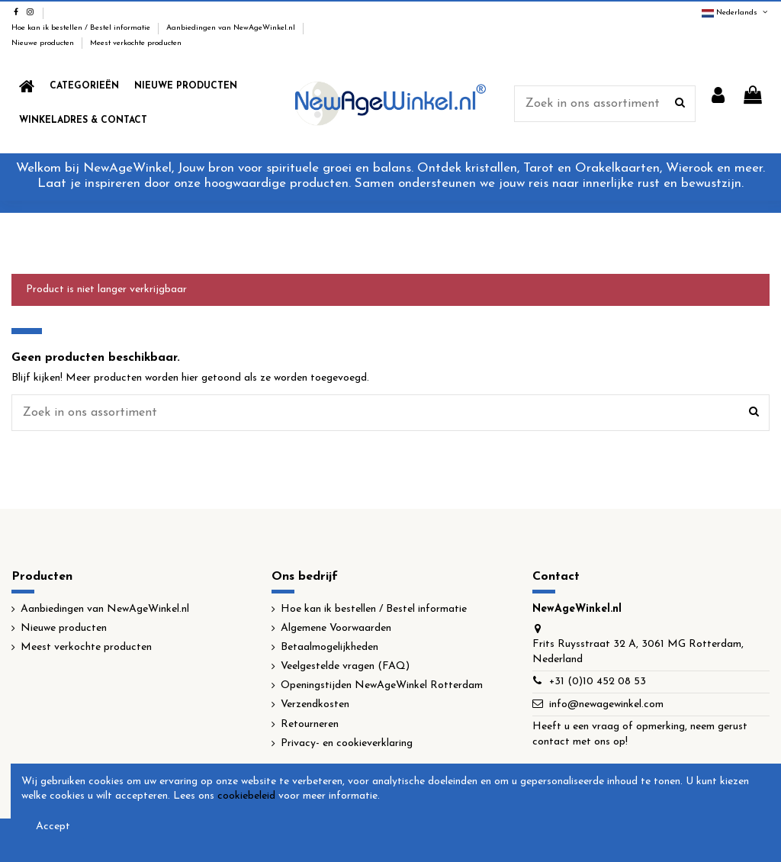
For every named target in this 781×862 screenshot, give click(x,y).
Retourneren (310, 724)
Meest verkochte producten (136, 43)
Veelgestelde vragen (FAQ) (345, 666)
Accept (53, 826)
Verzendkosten (315, 704)
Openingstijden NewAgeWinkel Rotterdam (382, 685)
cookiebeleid (246, 796)
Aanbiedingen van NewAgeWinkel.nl (231, 28)
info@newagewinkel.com (606, 704)
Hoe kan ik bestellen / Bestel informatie (82, 28)
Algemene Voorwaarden (336, 628)
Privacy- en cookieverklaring (347, 743)
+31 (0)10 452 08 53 (597, 681)
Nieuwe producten (43, 43)
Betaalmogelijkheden (329, 647)
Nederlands (736, 12)
